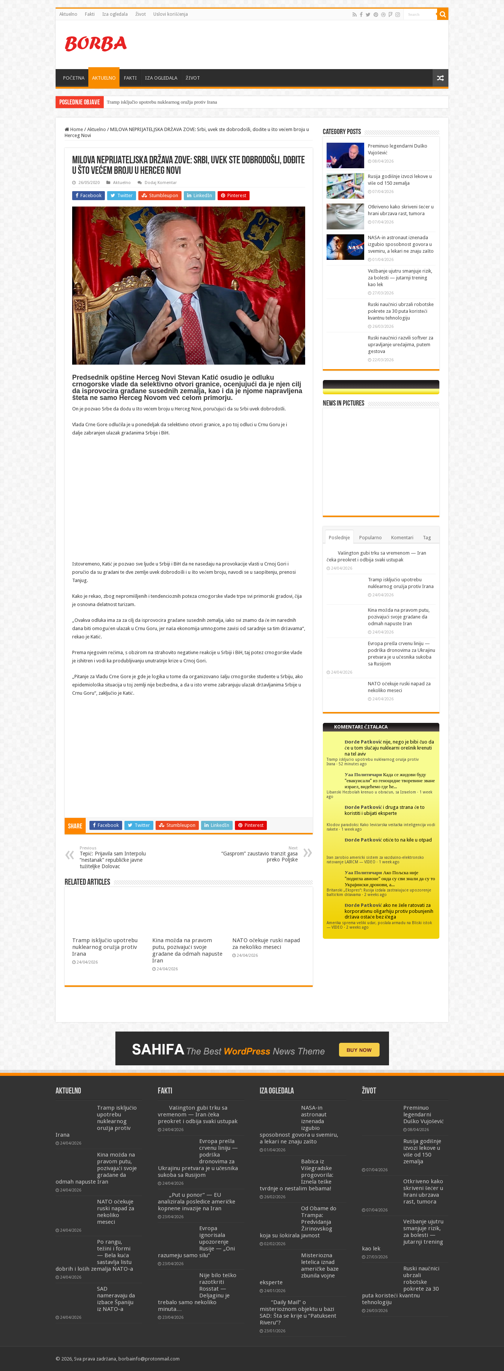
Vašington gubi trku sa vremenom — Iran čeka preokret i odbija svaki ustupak (198, 1114)
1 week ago (351, 829)
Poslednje (339, 537)
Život (140, 14)
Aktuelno (68, 14)
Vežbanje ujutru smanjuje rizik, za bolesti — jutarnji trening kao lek (400, 277)
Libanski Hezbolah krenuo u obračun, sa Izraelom (371, 792)
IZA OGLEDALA (161, 78)
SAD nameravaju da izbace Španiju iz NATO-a (116, 1298)
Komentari (402, 537)
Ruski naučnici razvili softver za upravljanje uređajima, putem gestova (400, 344)
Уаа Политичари (363, 774)
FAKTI (130, 78)
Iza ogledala (115, 14)
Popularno (370, 537)
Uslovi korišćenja (170, 14)
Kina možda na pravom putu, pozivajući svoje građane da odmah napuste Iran (187, 950)
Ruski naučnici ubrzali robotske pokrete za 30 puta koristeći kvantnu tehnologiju (401, 311)
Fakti (90, 14)
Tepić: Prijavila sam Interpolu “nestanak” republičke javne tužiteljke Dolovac (118, 857)
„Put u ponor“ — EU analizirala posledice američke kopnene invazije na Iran (197, 1202)
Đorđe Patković (363, 742)
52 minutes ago (353, 764)
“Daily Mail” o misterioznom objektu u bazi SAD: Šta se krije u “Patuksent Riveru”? (298, 1312)
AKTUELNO (104, 78)
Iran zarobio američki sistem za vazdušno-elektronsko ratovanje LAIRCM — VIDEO (375, 859)
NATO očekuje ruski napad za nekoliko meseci (266, 943)
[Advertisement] (306, 45)
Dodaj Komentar (161, 182)
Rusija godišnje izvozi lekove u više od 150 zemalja (422, 1151)
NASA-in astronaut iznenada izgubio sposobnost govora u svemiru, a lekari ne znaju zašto (401, 244)
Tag (427, 537)
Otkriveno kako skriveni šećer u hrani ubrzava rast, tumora (423, 1191)
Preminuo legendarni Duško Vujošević (423, 1114)
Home (74, 129)
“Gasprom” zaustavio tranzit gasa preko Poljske (259, 854)
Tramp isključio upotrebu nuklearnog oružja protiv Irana (162, 102)
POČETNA (74, 78)
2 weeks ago (375, 894)
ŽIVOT (193, 78)
